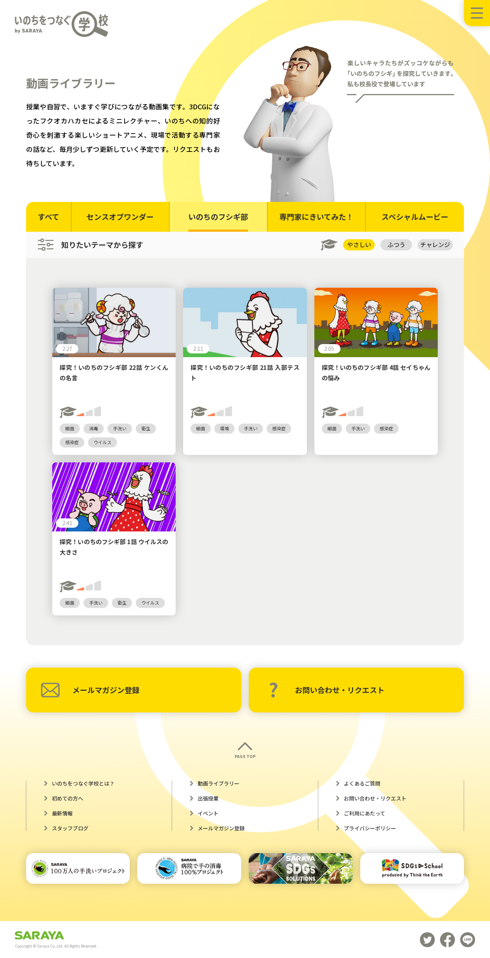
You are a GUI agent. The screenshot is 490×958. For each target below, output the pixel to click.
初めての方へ (67, 798)
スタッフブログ (70, 828)
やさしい (359, 244)
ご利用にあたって (364, 813)
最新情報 (62, 813)
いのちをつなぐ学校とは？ (83, 783)
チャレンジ (435, 244)
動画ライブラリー (218, 783)
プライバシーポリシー (370, 828)
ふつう (396, 244)
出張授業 (208, 798)
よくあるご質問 (362, 783)
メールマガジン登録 (90, 690)
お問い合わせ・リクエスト (326, 690)
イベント (208, 813)
